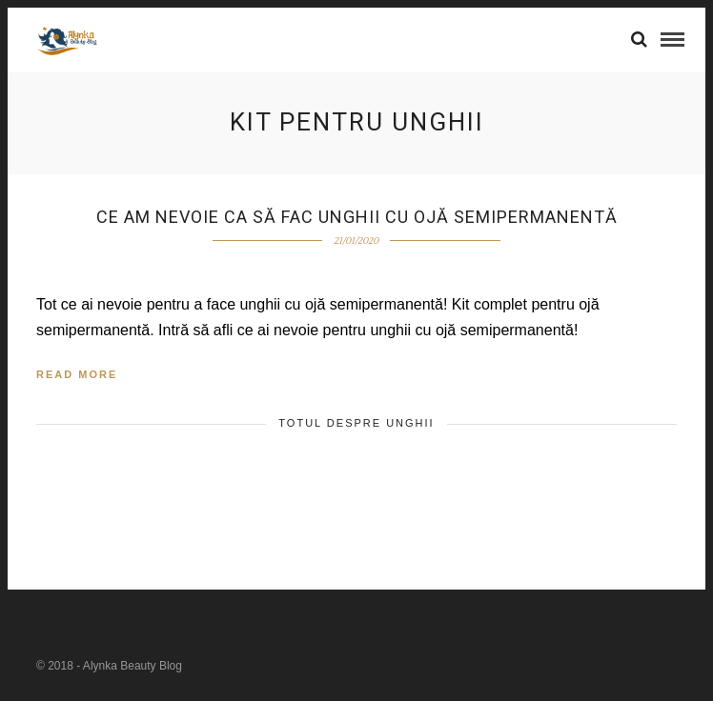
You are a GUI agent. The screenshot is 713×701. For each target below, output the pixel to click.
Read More (76, 374)
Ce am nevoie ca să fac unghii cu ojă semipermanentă (357, 217)
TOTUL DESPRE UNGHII (356, 423)
